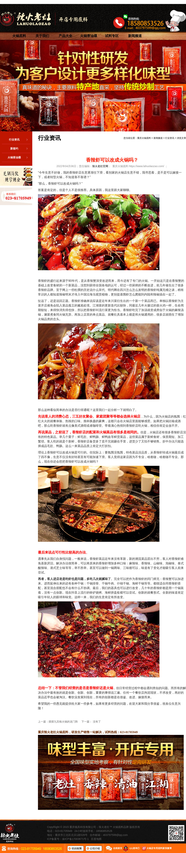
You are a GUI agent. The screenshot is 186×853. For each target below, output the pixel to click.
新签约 (20, 148)
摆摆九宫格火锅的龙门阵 (63, 721)
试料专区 (112, 36)
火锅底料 (19, 36)
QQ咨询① (134, 848)
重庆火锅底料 (144, 138)
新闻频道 (135, 36)
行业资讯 (19, 139)
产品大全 (65, 36)
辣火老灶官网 (100, 166)
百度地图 (96, 838)
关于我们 (42, 36)
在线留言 (117, 848)
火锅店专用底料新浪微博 (159, 848)
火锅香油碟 (88, 36)
